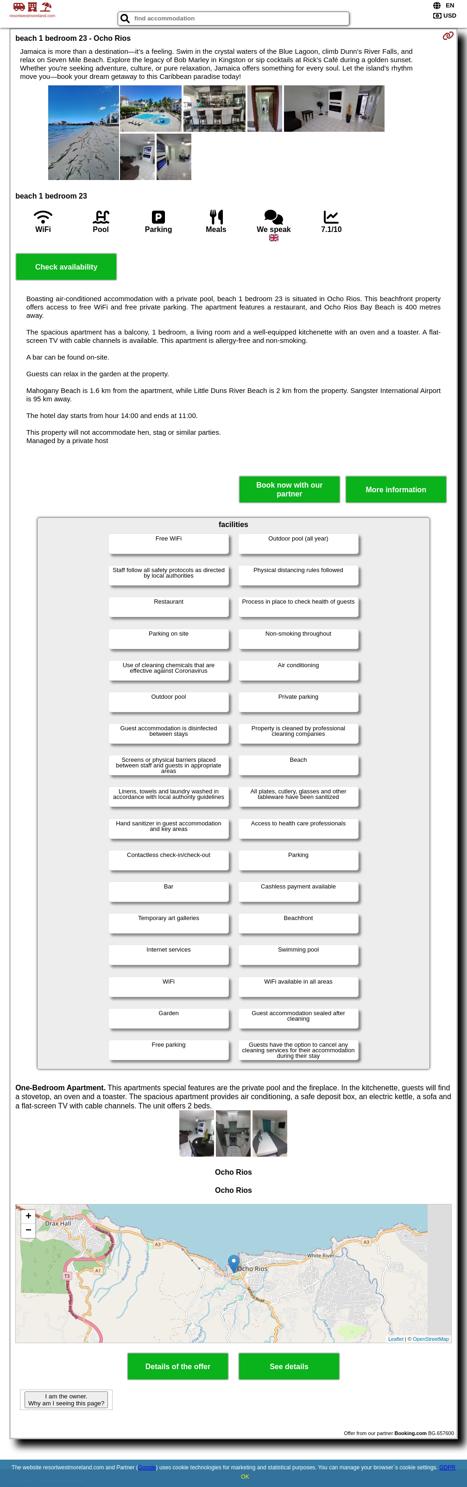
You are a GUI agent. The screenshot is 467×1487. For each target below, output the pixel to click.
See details (289, 1367)
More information (396, 490)
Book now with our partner (289, 489)
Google (147, 1467)
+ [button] (28, 1217)
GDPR (447, 1467)
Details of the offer (177, 1367)
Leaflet (396, 1339)
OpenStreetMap (431, 1339)
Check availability (66, 267)
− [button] (28, 1231)
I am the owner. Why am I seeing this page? (66, 1400)
